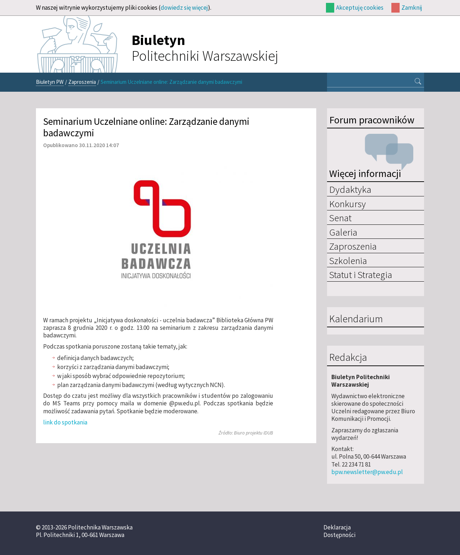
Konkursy (347, 204)
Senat (340, 218)
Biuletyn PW (50, 81)
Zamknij (411, 8)
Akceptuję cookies (359, 8)
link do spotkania (65, 422)
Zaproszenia (82, 81)
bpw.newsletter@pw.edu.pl (367, 472)
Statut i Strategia (360, 274)
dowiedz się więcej (184, 8)
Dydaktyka (350, 189)
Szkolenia (348, 260)
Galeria (343, 232)
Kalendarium (356, 319)
